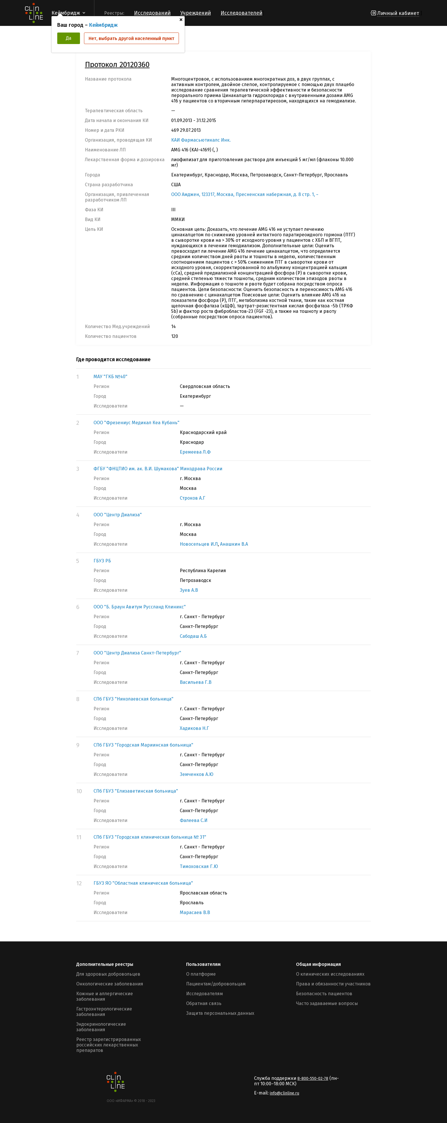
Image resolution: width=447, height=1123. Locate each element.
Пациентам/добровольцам (216, 984)
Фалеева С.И (193, 820)
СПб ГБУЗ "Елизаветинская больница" (135, 791)
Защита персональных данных (220, 1013)
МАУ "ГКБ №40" (110, 376)
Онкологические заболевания (109, 984)
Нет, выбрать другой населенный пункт (131, 38)
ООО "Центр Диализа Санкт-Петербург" (137, 653)
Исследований (152, 13)
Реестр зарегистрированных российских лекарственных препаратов (108, 1045)
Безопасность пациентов (324, 993)
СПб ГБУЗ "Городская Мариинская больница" (143, 745)
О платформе (201, 974)
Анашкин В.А (234, 544)
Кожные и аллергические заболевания (104, 996)
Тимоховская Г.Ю (199, 866)
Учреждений (195, 13)
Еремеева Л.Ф (195, 452)
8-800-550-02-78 (312, 1078)
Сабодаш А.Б (193, 636)
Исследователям (204, 993)
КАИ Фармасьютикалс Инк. (201, 140)
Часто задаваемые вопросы (327, 1003)
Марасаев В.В (195, 912)
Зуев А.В (189, 590)
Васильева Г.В (195, 682)
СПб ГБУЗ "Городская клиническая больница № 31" (149, 837)
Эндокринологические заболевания (101, 1026)
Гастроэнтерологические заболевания (104, 1011)
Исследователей (241, 13)
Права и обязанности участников (333, 984)
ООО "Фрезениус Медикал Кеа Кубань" (136, 422)
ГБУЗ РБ (102, 561)
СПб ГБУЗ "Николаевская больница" (133, 699)
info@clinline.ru (284, 1093)
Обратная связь (203, 1003)
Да (68, 38)
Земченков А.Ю (196, 774)
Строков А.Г (192, 498)
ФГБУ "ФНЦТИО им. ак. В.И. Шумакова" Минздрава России (157, 468)
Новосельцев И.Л (199, 544)
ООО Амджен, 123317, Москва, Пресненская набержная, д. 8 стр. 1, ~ (244, 194)
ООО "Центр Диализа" (117, 514)
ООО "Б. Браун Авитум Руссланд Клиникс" (139, 607)
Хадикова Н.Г (194, 728)
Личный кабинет (398, 13)
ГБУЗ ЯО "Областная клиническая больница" (143, 883)
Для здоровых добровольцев (108, 974)
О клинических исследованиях (330, 974)
